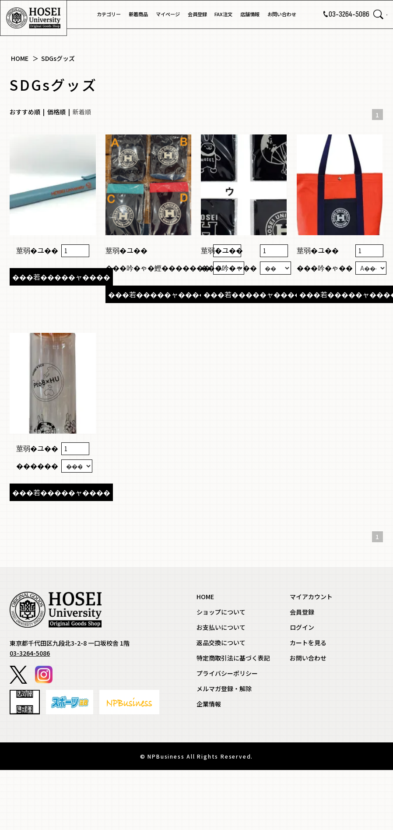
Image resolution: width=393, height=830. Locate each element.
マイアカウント (311, 654)
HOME (19, 58)
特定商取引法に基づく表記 (233, 715)
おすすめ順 (25, 111)
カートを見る (308, 700)
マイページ (168, 14)
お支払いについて (221, 684)
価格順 (56, 111)
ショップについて (221, 669)
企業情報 (208, 761)
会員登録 (197, 14)
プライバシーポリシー (227, 730)
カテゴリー (109, 14)
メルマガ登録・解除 (224, 746)
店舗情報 (250, 14)
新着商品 (138, 14)
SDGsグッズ (58, 58)
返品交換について (221, 700)
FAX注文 (223, 14)
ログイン (302, 684)
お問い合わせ (281, 14)
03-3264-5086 (336, 14)
